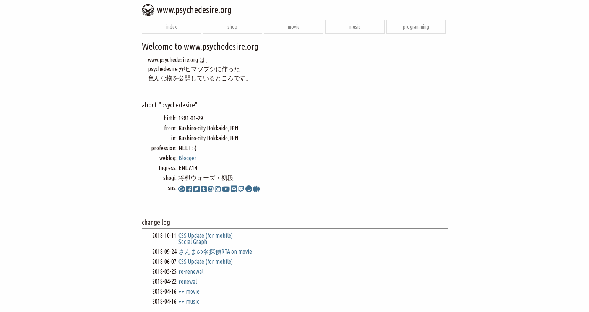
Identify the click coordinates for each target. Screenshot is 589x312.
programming (416, 27)
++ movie (189, 291)
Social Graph (192, 242)
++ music (188, 301)
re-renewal (190, 271)
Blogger (187, 158)
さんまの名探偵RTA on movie (215, 252)
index (171, 27)
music (354, 27)
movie (294, 27)
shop (232, 27)
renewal (187, 281)
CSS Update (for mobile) (205, 235)
